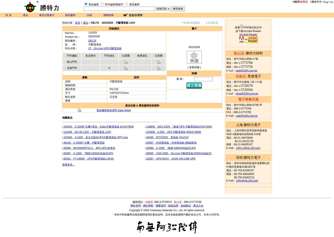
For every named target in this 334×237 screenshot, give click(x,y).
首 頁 (8, 15)
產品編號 (94, 4)
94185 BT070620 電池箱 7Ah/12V (167, 137)
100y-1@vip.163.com (248, 148)
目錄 (89, 15)
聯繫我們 (161, 205)
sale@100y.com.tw (246, 70)
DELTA (92, 40)
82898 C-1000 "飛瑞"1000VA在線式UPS (171, 148)
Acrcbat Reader (248, 34)
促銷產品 (186, 205)
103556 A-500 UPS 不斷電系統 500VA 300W (173, 132)
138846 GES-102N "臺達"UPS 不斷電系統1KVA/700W (179, 126)
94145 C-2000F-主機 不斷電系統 (83, 142)
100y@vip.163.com (247, 180)
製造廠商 (134, 4)
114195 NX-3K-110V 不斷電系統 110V (87, 132)
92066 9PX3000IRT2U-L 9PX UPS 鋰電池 (89, 148)
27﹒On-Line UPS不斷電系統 (105, 48)
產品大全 (198, 205)
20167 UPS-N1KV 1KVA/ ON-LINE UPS (171, 158)
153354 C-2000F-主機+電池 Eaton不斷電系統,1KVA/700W (98, 126)
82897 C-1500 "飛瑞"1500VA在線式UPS (88, 153)
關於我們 (136, 205)
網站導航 (148, 205)
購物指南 (109, 15)
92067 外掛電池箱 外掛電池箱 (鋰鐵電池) (171, 142)
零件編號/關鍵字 (114, 4)
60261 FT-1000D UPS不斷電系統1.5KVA (88, 158)
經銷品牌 (173, 205)
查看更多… (68, 164)
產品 (25, 15)
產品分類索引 (47, 15)
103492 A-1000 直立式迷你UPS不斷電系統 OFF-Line (95, 137)
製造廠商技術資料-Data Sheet (114, 110)
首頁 (77, 22)
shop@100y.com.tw (247, 93)
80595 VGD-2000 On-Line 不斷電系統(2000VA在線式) (179, 153)
